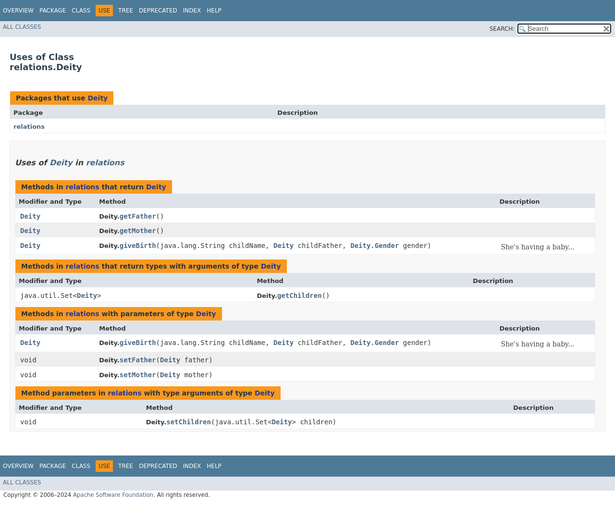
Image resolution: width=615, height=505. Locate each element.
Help (214, 10)
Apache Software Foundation (113, 495)
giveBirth (138, 245)
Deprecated (158, 10)
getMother (138, 230)
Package (52, 10)
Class (81, 10)
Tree (125, 10)
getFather (138, 216)
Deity (97, 98)
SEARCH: (502, 28)
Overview (18, 10)
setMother (138, 375)
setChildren (188, 422)
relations (29, 126)
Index (192, 10)
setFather (138, 360)
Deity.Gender (374, 245)
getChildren (299, 295)
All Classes (22, 27)
